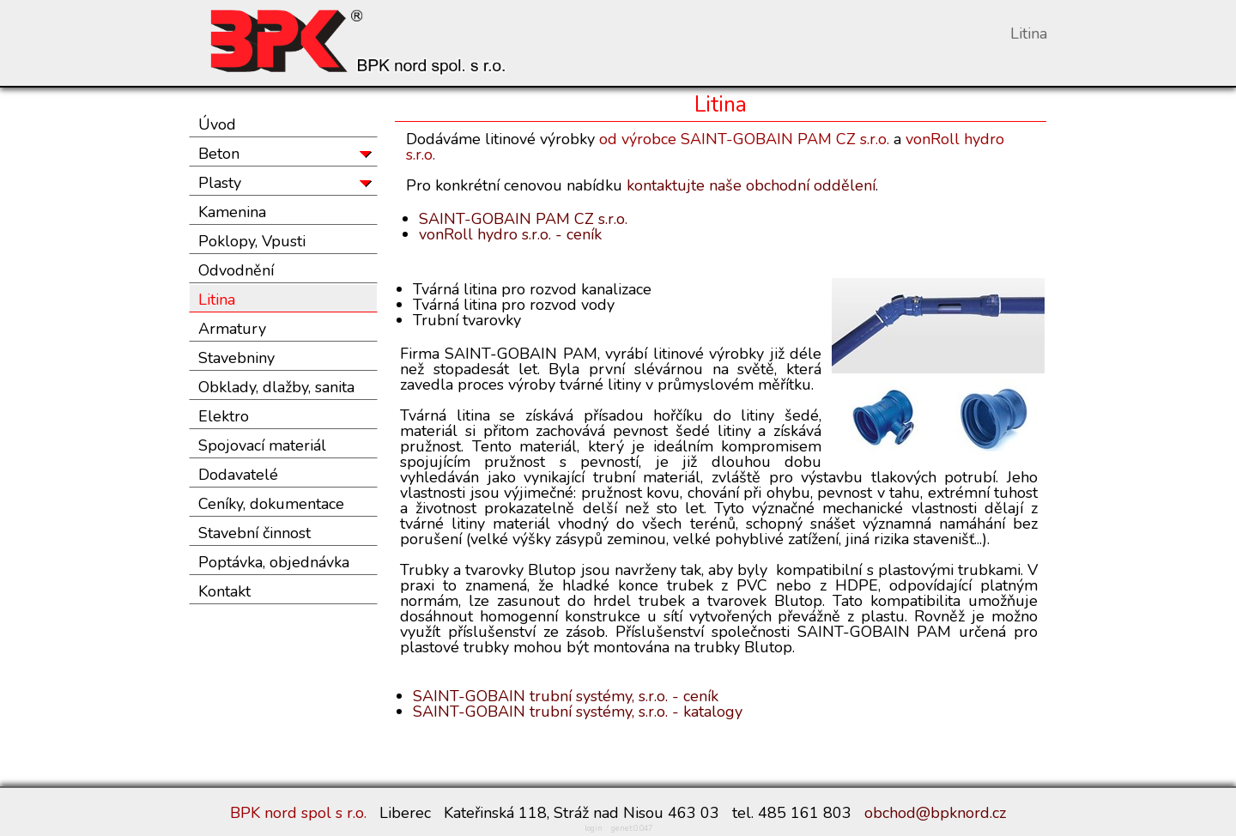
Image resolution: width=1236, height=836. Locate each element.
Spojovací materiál (262, 445)
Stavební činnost (254, 533)
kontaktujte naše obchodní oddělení (751, 185)
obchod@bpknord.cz (935, 813)
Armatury (232, 328)
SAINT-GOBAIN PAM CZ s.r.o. (523, 219)
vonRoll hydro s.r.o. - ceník (510, 234)
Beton (218, 153)
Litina (216, 299)
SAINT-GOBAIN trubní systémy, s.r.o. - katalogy (577, 711)
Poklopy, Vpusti (252, 241)
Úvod (217, 124)
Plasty (219, 183)
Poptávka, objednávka (273, 562)
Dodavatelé (238, 474)
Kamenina (232, 212)
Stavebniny (236, 358)
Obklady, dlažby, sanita (276, 387)
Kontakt (224, 591)
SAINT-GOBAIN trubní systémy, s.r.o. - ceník (565, 696)
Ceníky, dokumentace (271, 504)
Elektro (223, 416)
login (594, 828)
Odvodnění (236, 270)
